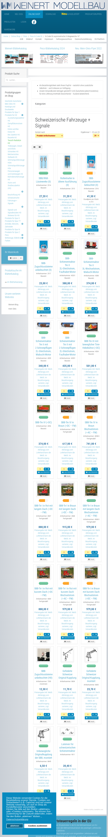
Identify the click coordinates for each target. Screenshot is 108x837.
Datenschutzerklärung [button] (17, 819)
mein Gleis (12, 309)
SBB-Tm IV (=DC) (43, 422)
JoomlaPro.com (98, 810)
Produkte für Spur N (12, 229)
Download (51, 14)
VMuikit (86, 810)
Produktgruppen (93, 14)
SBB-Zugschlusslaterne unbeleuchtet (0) (43, 266)
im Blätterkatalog (14, 282)
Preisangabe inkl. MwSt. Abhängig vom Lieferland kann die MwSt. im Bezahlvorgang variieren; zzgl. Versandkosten (43, 207)
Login (23, 22)
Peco (7, 235)
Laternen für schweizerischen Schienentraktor (67, 747)
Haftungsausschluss (64, 39)
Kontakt (39, 39)
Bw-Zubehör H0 (14, 135)
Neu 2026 (19, 14)
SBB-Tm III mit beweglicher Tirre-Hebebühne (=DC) (91, 344)
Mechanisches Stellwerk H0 (13, 155)
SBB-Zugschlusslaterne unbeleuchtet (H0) (43, 674)
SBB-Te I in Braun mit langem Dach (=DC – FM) (67, 509)
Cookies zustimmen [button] (37, 826)
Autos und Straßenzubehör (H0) (14, 185)
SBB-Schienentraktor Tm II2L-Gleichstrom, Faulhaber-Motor (67, 265)
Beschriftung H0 (14, 195)
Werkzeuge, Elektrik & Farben (13, 239)
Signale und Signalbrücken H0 (14, 211)
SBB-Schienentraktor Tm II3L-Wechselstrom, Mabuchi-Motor (91, 265)
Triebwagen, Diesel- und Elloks (15, 147)
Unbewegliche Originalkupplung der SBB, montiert (43, 754)
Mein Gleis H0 (10, 104)
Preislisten (9, 22)
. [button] (41, 816)
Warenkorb (9, 29)
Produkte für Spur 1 (12, 112)
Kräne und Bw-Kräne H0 (13, 130)
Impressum (49, 39)
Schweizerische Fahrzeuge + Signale (13, 200)
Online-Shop (34, 14)
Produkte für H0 (11, 115)
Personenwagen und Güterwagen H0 (15, 172)
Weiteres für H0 (13, 215)
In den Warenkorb (44, 225)
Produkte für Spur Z (12, 232)
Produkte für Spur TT (13, 221)
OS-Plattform (99, 39)
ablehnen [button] (14, 826)
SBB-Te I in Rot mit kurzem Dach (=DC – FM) (43, 592)
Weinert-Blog (13, 304)
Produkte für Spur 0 (12, 218)
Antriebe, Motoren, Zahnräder (12, 225)
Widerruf (29, 39)
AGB (21, 39)
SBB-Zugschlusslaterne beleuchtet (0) (91, 181)
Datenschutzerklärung (83, 39)
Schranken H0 (13, 151)
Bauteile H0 (12, 137)
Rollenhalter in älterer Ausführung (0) (67, 181)
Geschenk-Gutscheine (13, 101)
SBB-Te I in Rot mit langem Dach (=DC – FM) (43, 509)
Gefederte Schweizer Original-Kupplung (67, 674)
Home (6, 14)
